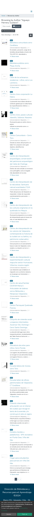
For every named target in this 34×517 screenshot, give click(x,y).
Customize (4, 511)
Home (3, 16)
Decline (9, 514)
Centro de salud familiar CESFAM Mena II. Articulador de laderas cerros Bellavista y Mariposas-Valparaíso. (19, 288)
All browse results (8, 31)
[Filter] (6, 26)
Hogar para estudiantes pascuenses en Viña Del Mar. (19, 461)
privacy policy (23, 508)
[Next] (20, 479)
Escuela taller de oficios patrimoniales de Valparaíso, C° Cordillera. (21, 383)
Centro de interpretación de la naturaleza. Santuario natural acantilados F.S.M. (21, 184)
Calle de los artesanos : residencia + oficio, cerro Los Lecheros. (21, 80)
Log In (26, 11)
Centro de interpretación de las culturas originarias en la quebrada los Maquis (21, 208)
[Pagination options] (31, 35)
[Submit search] (22, 11)
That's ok (24, 514)
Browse (16, 26)
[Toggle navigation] (31, 11)
